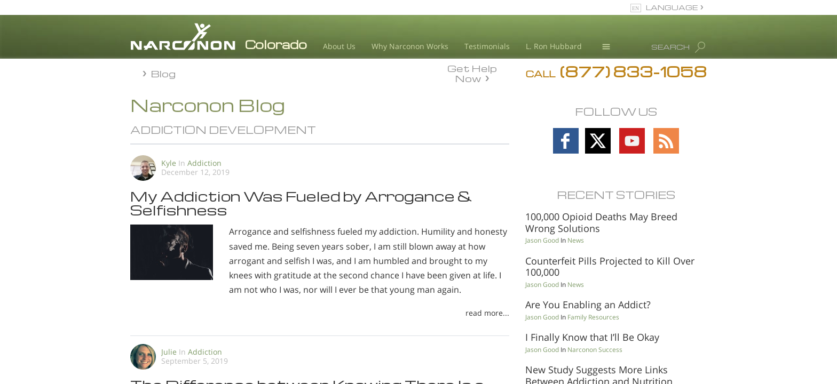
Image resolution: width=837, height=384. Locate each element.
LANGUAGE (672, 7)
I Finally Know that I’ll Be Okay (592, 337)
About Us (339, 46)
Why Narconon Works (410, 46)
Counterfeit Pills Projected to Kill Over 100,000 (609, 266)
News (575, 240)
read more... (487, 313)
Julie (169, 352)
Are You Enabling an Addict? (588, 304)
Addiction (204, 163)
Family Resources (593, 317)
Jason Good (542, 240)
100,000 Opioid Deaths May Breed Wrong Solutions (601, 222)
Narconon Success (594, 349)
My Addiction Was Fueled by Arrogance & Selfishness (301, 203)
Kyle (169, 163)
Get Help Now (472, 72)
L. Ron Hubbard (554, 46)
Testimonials (487, 46)
